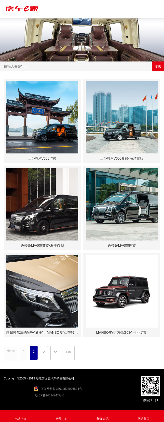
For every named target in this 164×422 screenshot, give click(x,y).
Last (68, 352)
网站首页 (143, 416)
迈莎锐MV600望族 (42, 158)
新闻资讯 (102, 416)
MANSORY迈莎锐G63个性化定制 (122, 332)
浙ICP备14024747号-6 (49, 395)
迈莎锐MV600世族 (122, 245)
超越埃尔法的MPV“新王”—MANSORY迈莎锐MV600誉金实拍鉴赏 (56, 332)
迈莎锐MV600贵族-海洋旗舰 (121, 158)
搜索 (157, 66)
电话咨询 (20, 416)
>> (55, 352)
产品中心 (61, 416)
